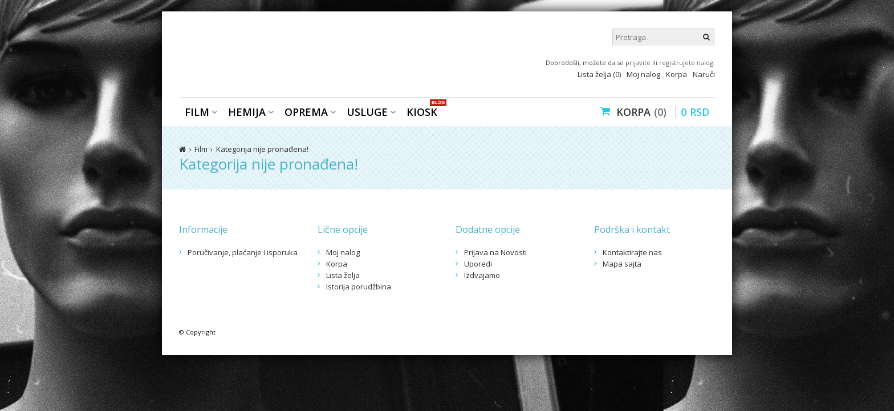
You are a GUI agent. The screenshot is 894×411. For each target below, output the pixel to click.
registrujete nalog (686, 62)
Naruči (704, 74)
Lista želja (343, 275)
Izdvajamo (482, 275)
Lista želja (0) (599, 74)
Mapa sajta (622, 264)
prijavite (638, 62)
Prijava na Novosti (495, 252)
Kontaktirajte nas (632, 252)
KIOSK (425, 111)
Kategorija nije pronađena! (262, 149)
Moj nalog (643, 74)
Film (197, 112)
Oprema (306, 112)
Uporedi (478, 264)
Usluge (367, 112)
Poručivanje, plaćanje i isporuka (243, 252)
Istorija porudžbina (358, 286)
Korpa (676, 74)
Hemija (247, 112)
